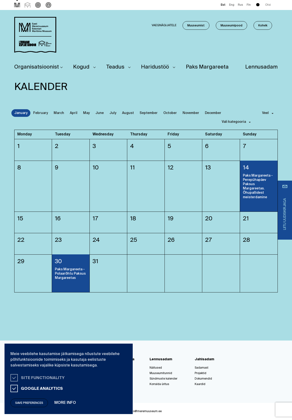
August (128, 113)
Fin (249, 5)
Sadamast (201, 367)
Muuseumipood (231, 25)
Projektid (200, 373)
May (86, 113)
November (191, 113)
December (213, 113)
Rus (240, 5)
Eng (231, 5)
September (149, 113)
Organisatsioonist (36, 67)
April (73, 113)
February (40, 113)
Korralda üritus (159, 384)
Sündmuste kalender (163, 378)
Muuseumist (196, 25)
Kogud (81, 67)
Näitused (156, 367)
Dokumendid (203, 378)
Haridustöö (155, 67)
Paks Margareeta (207, 67)
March (59, 113)
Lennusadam (261, 67)
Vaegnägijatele (164, 25)
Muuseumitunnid (161, 373)
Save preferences (29, 403)
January (21, 113)
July (112, 113)
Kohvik (262, 25)
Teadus (115, 67)
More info (65, 403)
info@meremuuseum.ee (146, 411)
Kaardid (200, 384)
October (170, 113)
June (99, 113)
